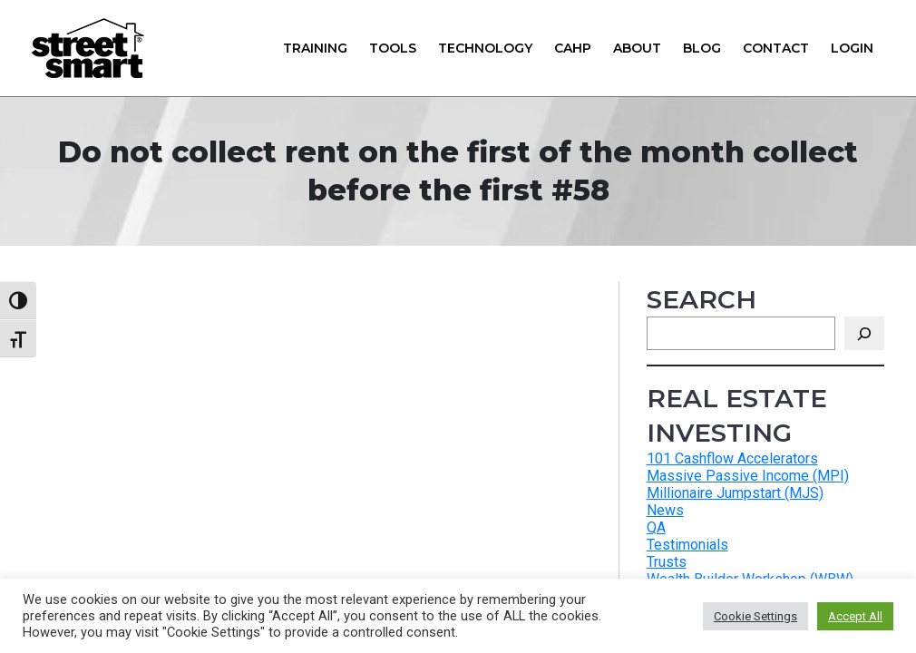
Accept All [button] (855, 616)
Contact (776, 48)
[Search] (864, 333)
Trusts (667, 561)
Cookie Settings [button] (755, 616)
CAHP (572, 48)
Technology (485, 48)
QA (656, 527)
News (665, 510)
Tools (392, 48)
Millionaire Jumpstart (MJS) (735, 493)
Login (852, 48)
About (637, 48)
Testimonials (687, 544)
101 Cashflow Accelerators (732, 458)
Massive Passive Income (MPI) (748, 475)
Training (315, 48)
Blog (702, 48)
